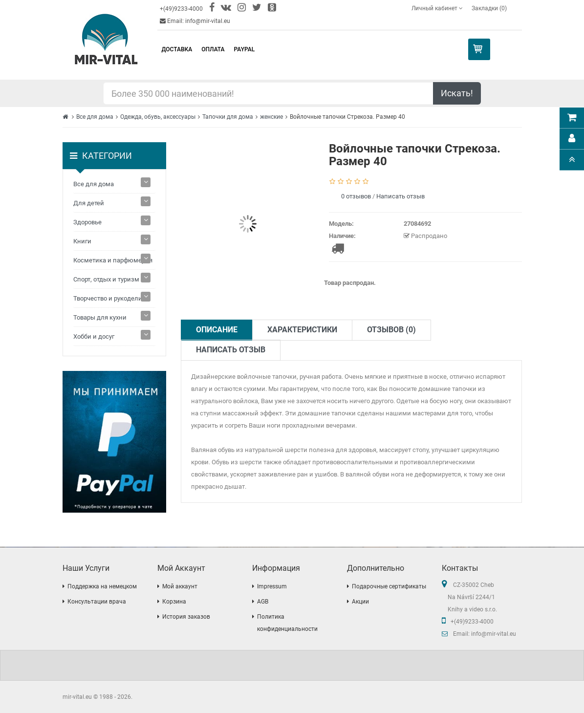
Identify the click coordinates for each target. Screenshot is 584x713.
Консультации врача (96, 601)
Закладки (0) (489, 8)
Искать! (457, 93)
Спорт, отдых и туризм (106, 279)
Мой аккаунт (179, 586)
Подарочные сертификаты (389, 586)
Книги (82, 241)
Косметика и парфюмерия (112, 260)
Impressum (272, 586)
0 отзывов (356, 196)
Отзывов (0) (391, 329)
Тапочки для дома (227, 116)
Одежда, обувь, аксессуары (157, 116)
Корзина (174, 601)
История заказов (186, 616)
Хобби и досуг (93, 336)
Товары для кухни (100, 317)
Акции (360, 601)
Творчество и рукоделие (109, 298)
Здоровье (87, 222)
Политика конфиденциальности (287, 622)
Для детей (88, 203)
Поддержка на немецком (102, 586)
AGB (262, 601)
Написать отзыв (400, 196)
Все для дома (94, 116)
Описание (217, 329)
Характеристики (302, 329)
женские (271, 116)
